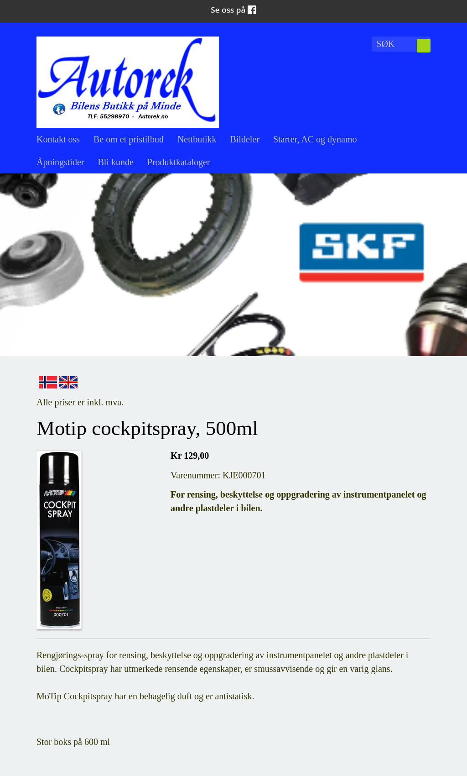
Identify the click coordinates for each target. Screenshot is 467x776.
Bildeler (244, 139)
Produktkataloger (178, 162)
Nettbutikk (197, 139)
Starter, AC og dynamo (315, 139)
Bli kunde (115, 162)
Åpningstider (60, 162)
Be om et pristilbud (128, 139)
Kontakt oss (58, 139)
